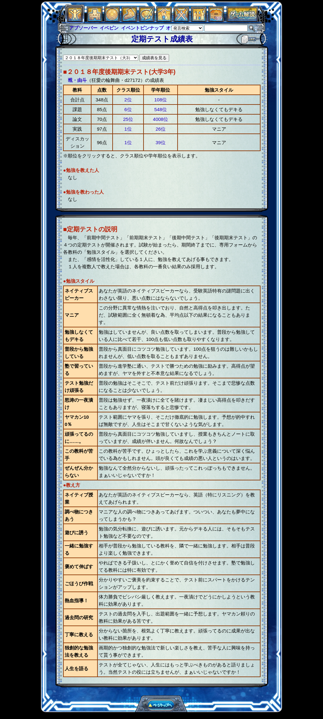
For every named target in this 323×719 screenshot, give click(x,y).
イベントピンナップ (142, 28)
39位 (161, 142)
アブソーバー (83, 28)
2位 (128, 99)
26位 (161, 129)
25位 (128, 119)
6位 (128, 109)
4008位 (160, 119)
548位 (160, 109)
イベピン (109, 28)
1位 (128, 129)
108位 (160, 99)
